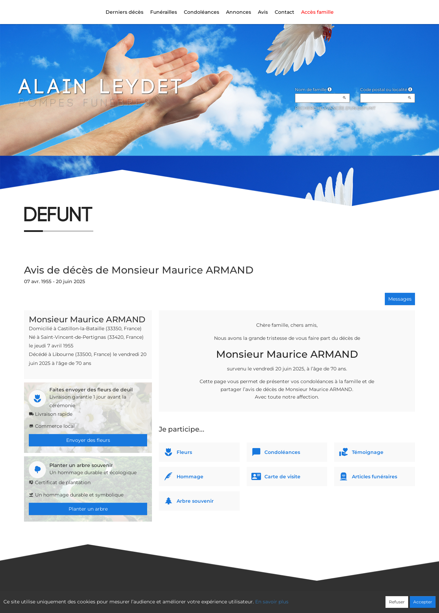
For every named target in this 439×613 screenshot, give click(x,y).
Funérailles (163, 12)
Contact (284, 12)
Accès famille (317, 12)
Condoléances (201, 12)
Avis (263, 12)
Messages (400, 299)
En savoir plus (271, 602)
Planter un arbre (88, 509)
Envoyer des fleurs (88, 440)
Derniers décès (124, 12)
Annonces (238, 12)
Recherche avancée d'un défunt (335, 108)
